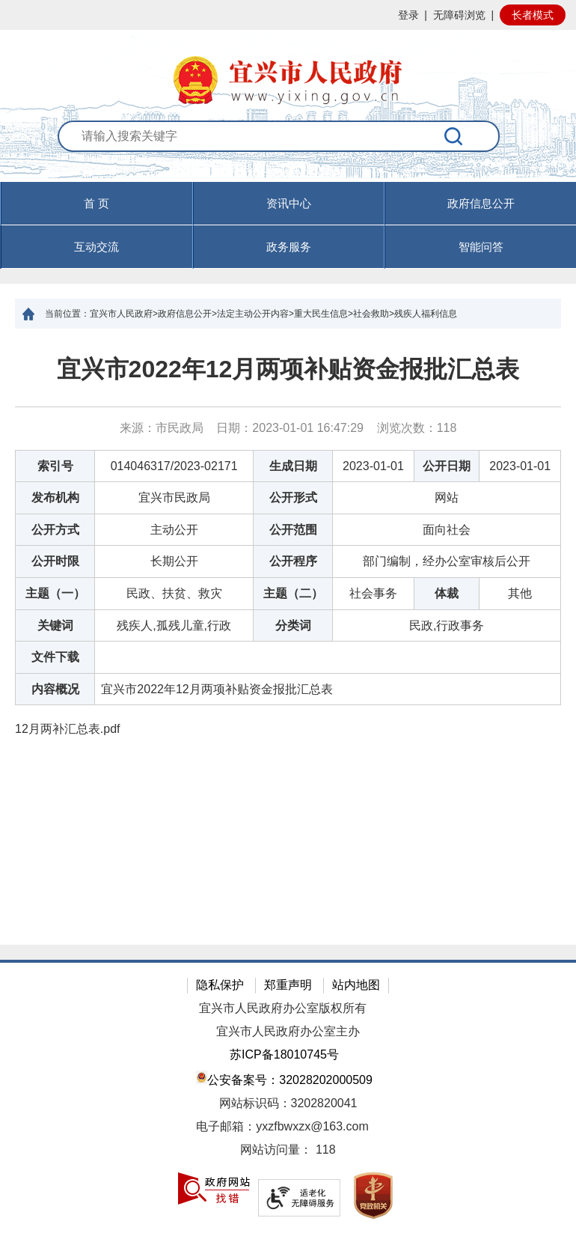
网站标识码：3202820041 (288, 1103)
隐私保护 (220, 984)
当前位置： (67, 313)
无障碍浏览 (459, 15)
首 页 (96, 203)
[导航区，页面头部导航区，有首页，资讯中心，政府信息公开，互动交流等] (288, 225)
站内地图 (356, 984)
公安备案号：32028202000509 (284, 1078)
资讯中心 (288, 203)
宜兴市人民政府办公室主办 (288, 1031)
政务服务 (288, 246)
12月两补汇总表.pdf (67, 728)
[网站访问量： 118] (288, 1150)
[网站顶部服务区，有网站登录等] (288, 15)
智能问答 (481, 246)
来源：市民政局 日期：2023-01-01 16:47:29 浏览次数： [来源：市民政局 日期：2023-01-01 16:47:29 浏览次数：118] (288, 427)
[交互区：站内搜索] (288, 152)
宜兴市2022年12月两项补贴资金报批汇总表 (288, 369)
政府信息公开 (481, 203)
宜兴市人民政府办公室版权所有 (283, 1008)
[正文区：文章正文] (288, 637)
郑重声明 (288, 984)
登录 (408, 15)
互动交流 (96, 246)
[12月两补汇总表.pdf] (288, 729)
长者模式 (533, 15)
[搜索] (454, 136)
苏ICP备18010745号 (284, 1054)
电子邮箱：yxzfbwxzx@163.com (282, 1126)
